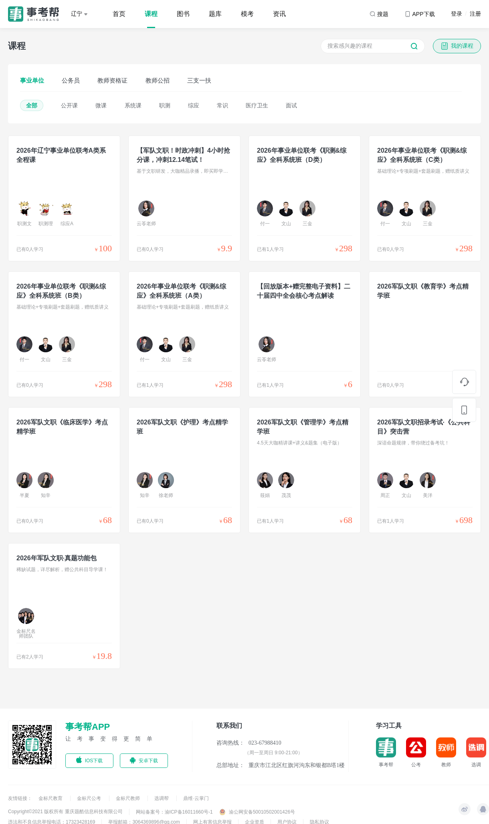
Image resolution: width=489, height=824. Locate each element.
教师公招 (157, 80)
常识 (222, 105)
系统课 (133, 105)
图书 (183, 13)
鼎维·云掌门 (195, 798)
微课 (101, 105)
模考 (247, 13)
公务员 (71, 80)
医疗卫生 (257, 105)
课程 (151, 13)
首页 (119, 13)
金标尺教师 (128, 798)
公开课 (69, 105)
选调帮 (162, 798)
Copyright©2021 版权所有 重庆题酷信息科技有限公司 (65, 811)
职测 (164, 105)
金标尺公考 (89, 798)
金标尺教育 (51, 798)
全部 (31, 105)
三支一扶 (199, 80)
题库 (215, 13)
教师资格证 (112, 80)
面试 (291, 105)
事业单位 (32, 80)
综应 (193, 105)
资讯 (279, 13)
